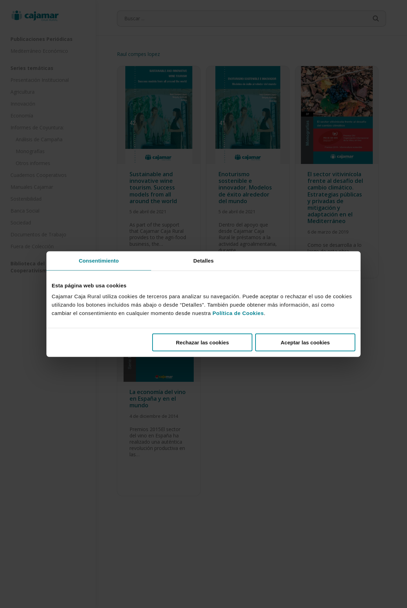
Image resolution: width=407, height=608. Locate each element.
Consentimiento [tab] (99, 260)
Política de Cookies (238, 313)
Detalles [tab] (203, 260)
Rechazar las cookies (202, 342)
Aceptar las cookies (305, 342)
